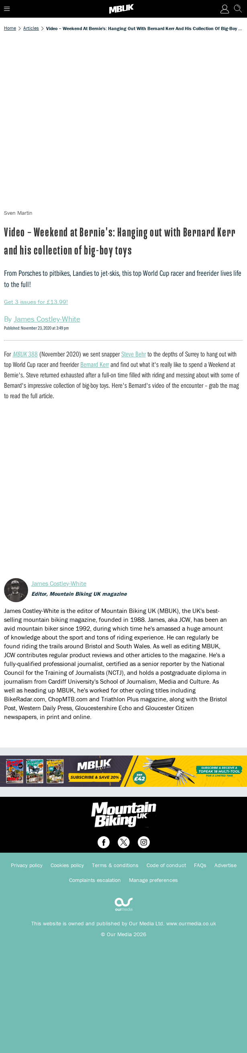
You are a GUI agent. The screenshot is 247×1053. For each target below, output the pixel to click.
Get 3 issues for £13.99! (36, 302)
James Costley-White (58, 583)
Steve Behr (133, 353)
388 (25, 353)
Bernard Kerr (94, 364)
